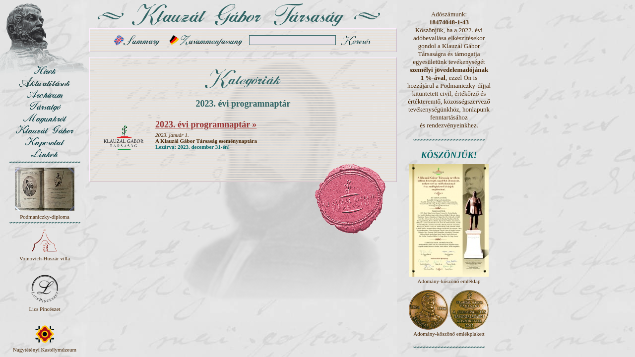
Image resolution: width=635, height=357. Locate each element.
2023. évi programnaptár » (205, 124)
